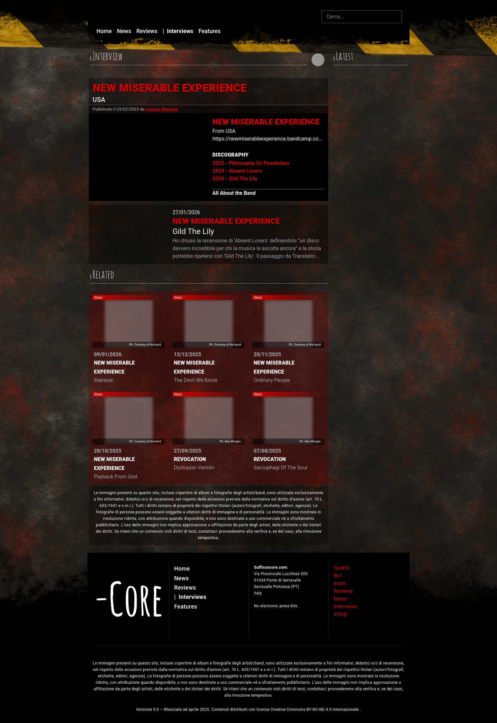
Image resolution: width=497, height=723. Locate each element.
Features (210, 31)
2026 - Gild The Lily (235, 179)
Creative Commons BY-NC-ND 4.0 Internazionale (315, 709)
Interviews (179, 31)
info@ (340, 614)
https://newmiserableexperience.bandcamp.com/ (268, 139)
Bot (337, 576)
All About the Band (234, 193)
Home (104, 31)
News (124, 31)
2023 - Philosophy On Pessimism (250, 163)
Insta (339, 583)
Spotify (342, 568)
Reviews (147, 31)
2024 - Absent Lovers (237, 171)
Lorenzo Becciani (162, 109)
